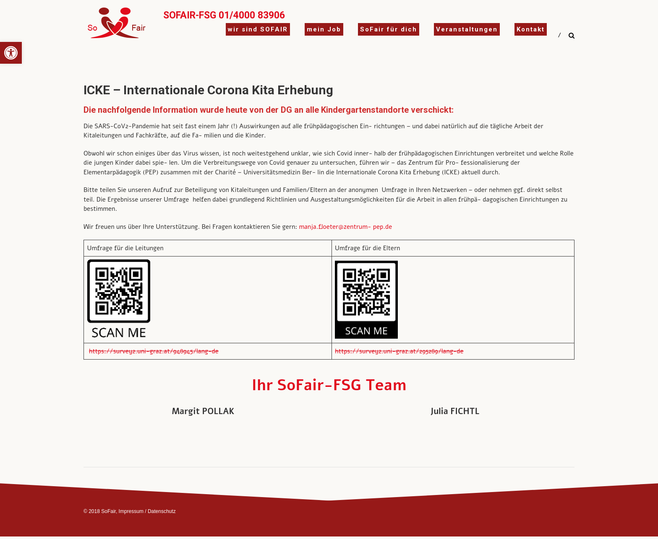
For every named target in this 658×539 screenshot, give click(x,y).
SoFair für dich (388, 29)
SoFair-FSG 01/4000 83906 (224, 15)
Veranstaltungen (467, 29)
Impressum (131, 511)
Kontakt (531, 29)
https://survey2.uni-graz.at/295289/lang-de (399, 351)
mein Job (324, 29)
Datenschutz (162, 511)
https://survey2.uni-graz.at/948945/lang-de (154, 351)
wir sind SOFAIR (258, 29)
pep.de (383, 227)
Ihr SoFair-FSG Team (329, 385)
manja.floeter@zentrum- (335, 227)
